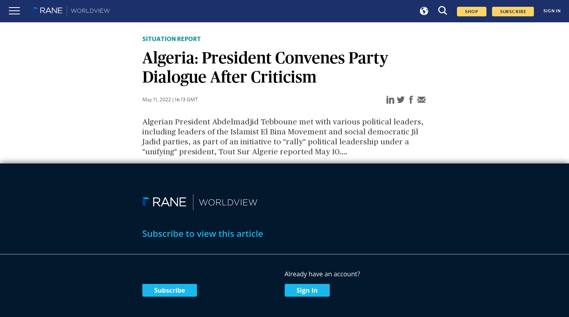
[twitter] (401, 100)
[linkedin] (390, 100)
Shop (471, 11)
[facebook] (411, 100)
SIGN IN (552, 11)
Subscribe (169, 290)
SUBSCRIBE (513, 11)
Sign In (307, 290)
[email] (421, 100)
